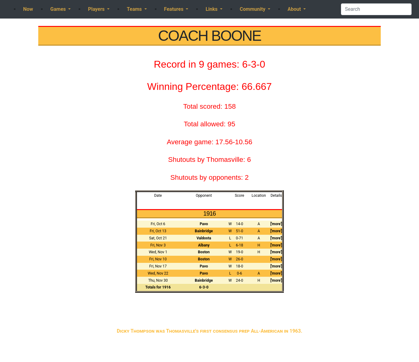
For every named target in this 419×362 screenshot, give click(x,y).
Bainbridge (204, 231)
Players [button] (97, 9)
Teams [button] (135, 9)
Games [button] (58, 9)
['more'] (276, 224)
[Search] (376, 9)
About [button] (295, 9)
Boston (204, 252)
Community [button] (253, 9)
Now (28, 9)
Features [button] (174, 9)
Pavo (204, 224)
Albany (204, 245)
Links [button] (212, 9)
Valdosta (204, 238)
